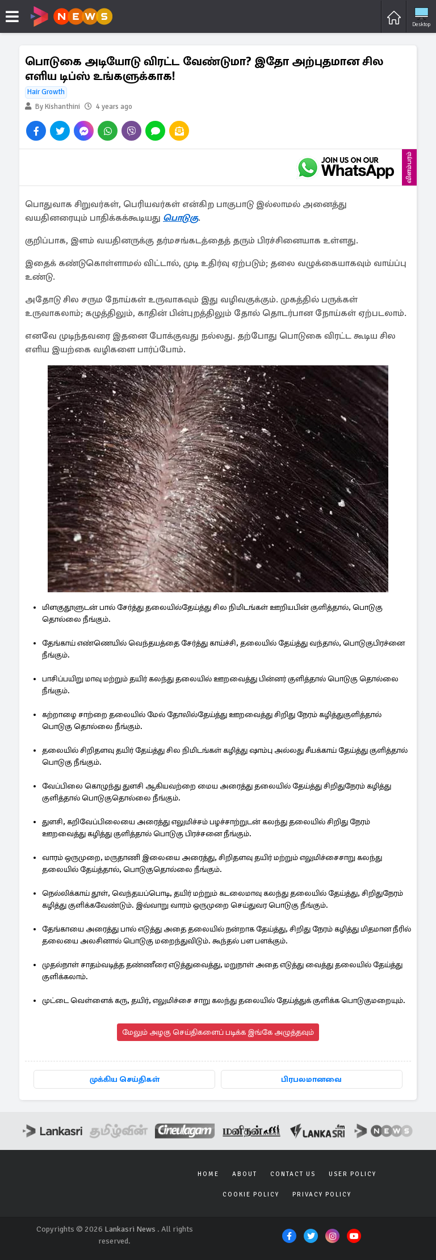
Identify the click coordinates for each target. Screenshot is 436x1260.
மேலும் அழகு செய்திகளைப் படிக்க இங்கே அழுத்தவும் (218, 1032)
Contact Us (293, 1174)
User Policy (352, 1174)
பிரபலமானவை (311, 1079)
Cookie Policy (251, 1194)
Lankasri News (130, 1229)
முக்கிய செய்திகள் (125, 1079)
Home (208, 1174)
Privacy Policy (321, 1194)
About (244, 1174)
